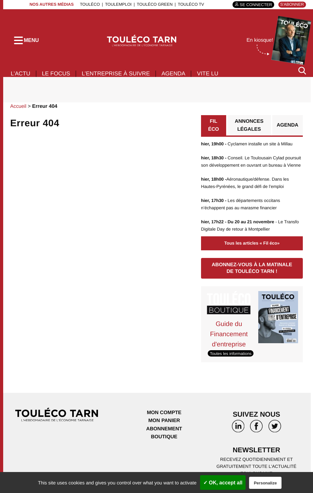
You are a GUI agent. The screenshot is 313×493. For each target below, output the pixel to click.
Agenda (175, 76)
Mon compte (164, 412)
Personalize (265, 483)
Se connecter (255, 4)
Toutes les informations (231, 353)
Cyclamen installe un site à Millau (247, 146)
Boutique (164, 437)
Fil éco (213, 127)
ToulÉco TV (190, 4)
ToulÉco (89, 4)
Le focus (56, 76)
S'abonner (292, 4)
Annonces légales (249, 127)
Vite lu (210, 76)
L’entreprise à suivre (117, 76)
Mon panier (164, 420)
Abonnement (164, 428)
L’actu (21, 76)
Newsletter (256, 450)
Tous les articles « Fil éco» (252, 243)
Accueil (18, 108)
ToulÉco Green (154, 4)
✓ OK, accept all (222, 482)
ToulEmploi (117, 4)
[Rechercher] (302, 72)
